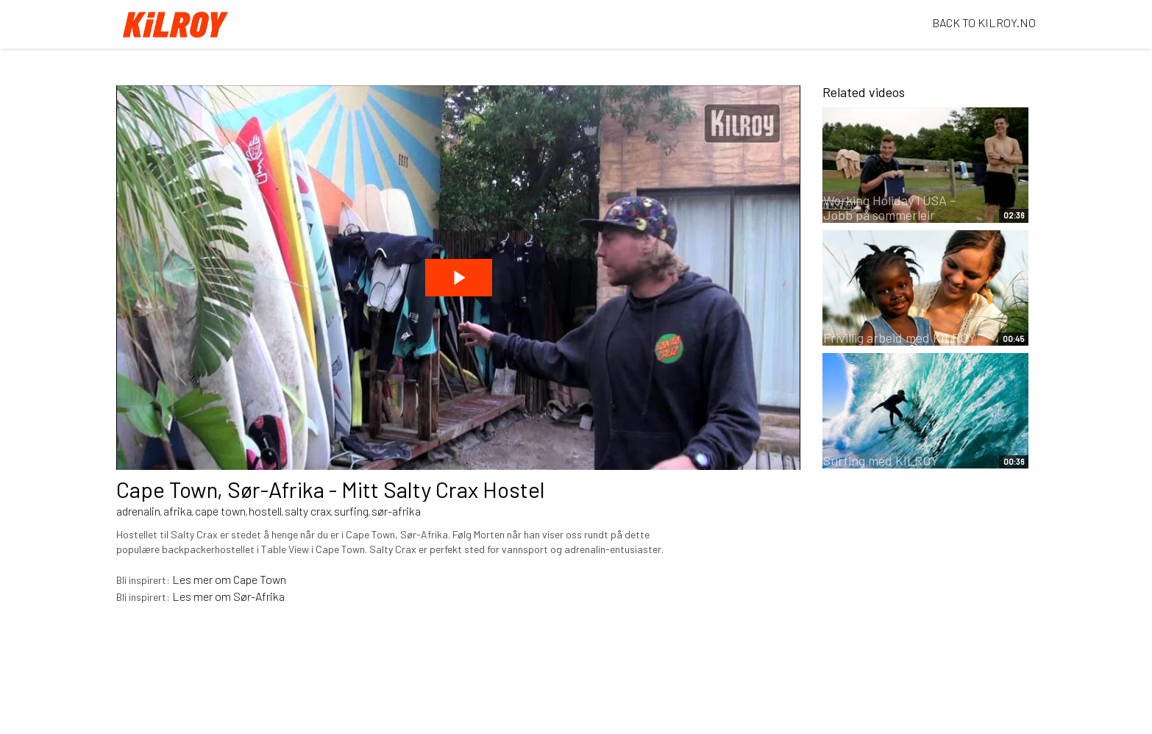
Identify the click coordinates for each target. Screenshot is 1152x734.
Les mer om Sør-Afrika (228, 596)
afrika (177, 511)
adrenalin (138, 511)
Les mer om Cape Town (229, 579)
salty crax (308, 511)
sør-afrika (396, 511)
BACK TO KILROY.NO (984, 22)
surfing (351, 511)
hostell (265, 511)
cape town (220, 511)
